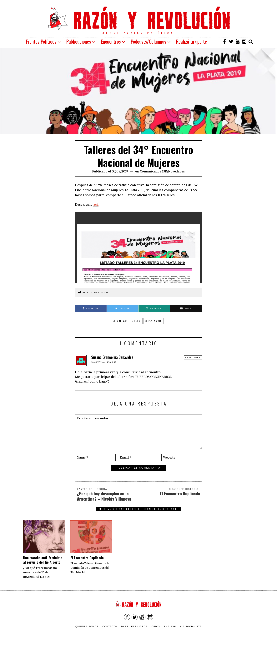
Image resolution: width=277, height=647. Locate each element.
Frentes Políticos (41, 41)
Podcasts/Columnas (148, 41)
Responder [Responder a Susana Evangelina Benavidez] (193, 357)
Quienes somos (86, 626)
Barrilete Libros (134, 626)
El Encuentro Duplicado (87, 557)
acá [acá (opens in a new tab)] (95, 204)
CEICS (156, 626)
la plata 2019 (153, 320)
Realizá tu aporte (191, 41)
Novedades (176, 171)
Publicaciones (78, 41)
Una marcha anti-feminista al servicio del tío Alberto (42, 560)
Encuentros (111, 41)
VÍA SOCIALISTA (191, 626)
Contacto (109, 626)
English (170, 626)
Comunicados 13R (153, 171)
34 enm (136, 320)
